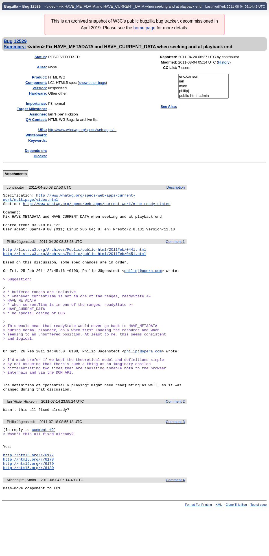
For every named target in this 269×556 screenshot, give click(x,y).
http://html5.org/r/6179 (28, 508)
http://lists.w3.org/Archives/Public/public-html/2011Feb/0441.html (74, 257)
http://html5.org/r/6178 (28, 503)
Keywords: (37, 140)
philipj (204, 91)
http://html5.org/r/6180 (28, 513)
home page (145, 27)
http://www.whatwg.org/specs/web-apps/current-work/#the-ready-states (96, 206)
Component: (36, 82)
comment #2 (43, 467)
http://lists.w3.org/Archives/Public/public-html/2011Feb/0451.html (74, 262)
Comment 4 (175, 526)
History (223, 62)
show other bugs (92, 82)
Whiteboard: (36, 135)
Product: (39, 77)
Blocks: (40, 156)
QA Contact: (36, 119)
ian (204, 81)
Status (40, 57)
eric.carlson (204, 76)
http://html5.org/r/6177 (28, 498)
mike (204, 86)
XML (219, 551)
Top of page (258, 551)
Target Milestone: (32, 109)
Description (175, 187)
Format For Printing (198, 551)
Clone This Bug (236, 551)
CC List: (170, 68)
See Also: (169, 106)
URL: (42, 130)
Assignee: (38, 114)
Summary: (15, 46)
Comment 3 (175, 459)
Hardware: (38, 93)
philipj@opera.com (143, 283)
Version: (39, 88)
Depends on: (36, 151)
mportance (36, 103)
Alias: (42, 67)
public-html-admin (204, 95)
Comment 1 (175, 249)
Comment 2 (175, 438)
